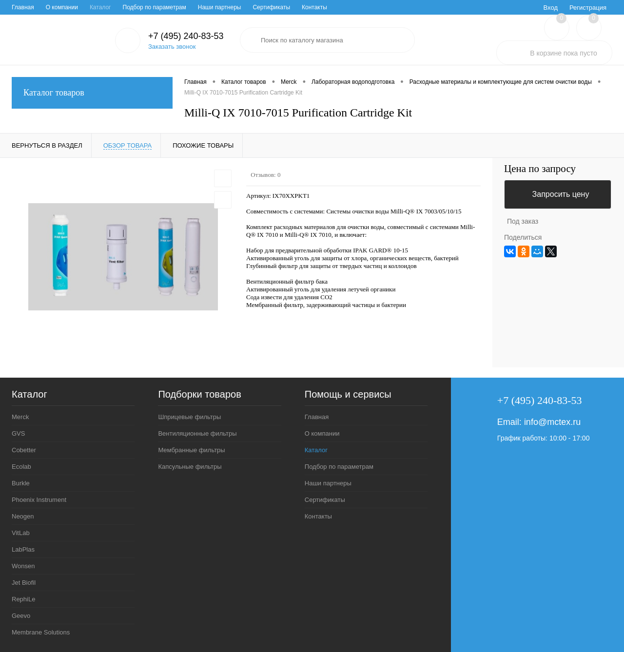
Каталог (100, 7)
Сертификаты (271, 7)
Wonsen (23, 566)
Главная (23, 7)
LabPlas (23, 549)
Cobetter (24, 450)
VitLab (21, 533)
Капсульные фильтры (189, 466)
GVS (18, 433)
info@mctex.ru (552, 422)
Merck (20, 417)
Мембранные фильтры (191, 450)
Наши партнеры (219, 7)
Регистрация (587, 7)
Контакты (314, 7)
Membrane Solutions (41, 632)
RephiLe (23, 599)
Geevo (21, 615)
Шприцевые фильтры (189, 417)
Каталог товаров (92, 93)
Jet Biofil (24, 582)
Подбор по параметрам (154, 7)
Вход (551, 7)
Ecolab (21, 466)
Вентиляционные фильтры (197, 433)
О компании (62, 7)
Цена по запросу (540, 169)
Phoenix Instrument (39, 499)
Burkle (21, 483)
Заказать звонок (171, 46)
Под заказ (522, 221)
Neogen (23, 516)
